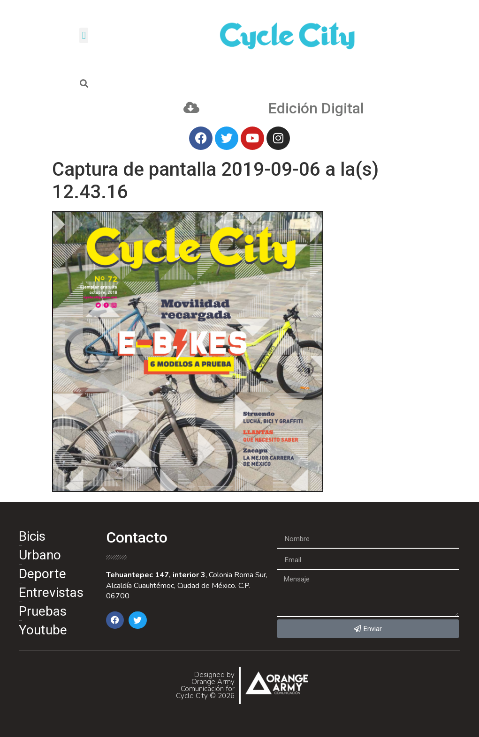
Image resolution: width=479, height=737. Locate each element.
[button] (83, 35)
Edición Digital (316, 108)
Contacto (136, 537)
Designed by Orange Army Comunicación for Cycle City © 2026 (205, 685)
